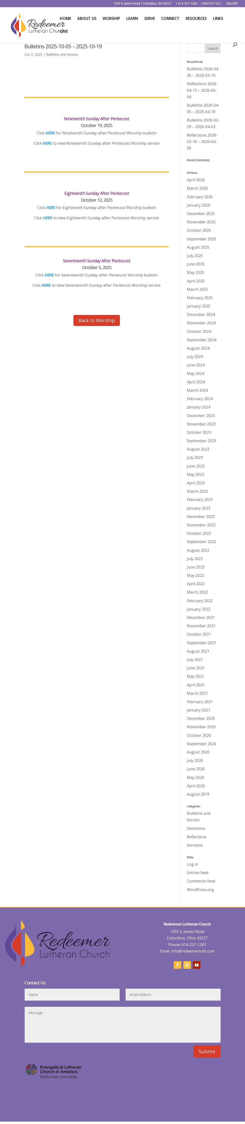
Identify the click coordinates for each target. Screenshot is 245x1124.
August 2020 (198, 752)
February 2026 (200, 196)
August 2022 (198, 550)
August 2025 (198, 247)
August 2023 (198, 449)
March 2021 (197, 693)
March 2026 (197, 188)
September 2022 (201, 541)
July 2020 (195, 760)
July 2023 (195, 457)
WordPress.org (200, 889)
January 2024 (198, 407)
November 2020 (201, 726)
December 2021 (201, 617)
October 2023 (199, 432)
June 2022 (196, 567)
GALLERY (232, 4)
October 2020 (199, 735)
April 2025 (196, 281)
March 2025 (197, 289)
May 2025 (195, 272)
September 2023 (201, 440)
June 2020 (196, 768)
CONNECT (170, 19)
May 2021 (195, 676)
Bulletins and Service (62, 54)
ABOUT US (86, 19)
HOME (65, 19)
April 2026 (196, 179)
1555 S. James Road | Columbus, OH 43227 (142, 4)
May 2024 (195, 373)
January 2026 (198, 205)
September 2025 (201, 239)
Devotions (196, 828)
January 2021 (198, 710)
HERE (47, 143)
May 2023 (195, 474)
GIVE (64, 32)
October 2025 (199, 230)
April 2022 (196, 583)
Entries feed (197, 872)
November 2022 (201, 525)
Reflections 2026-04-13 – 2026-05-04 (202, 90)
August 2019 (198, 794)
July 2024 (195, 356)
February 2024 (200, 398)
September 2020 (201, 743)
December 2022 (201, 516)
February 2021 (200, 701)
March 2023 (197, 491)
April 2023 (196, 482)
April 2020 (196, 785)
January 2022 (198, 609)
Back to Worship (96, 320)
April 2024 (196, 382)
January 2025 (198, 306)
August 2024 (198, 348)
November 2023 (201, 424)
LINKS (218, 19)
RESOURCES (196, 19)
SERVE (149, 19)
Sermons (195, 845)
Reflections (196, 836)
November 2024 (201, 322)
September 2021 (201, 642)
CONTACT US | (211, 4)
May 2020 (195, 777)
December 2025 (201, 213)
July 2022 (195, 558)
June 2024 (196, 365)
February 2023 (200, 499)
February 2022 (200, 600)
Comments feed (201, 881)
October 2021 (199, 634)
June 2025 (196, 264)
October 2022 (199, 533)
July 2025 (195, 255)
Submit (207, 1051)
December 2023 (201, 415)
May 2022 (195, 575)
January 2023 (198, 508)
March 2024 (197, 390)
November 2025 (201, 222)
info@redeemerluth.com (192, 951)
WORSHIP (111, 19)
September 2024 (201, 339)
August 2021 (198, 651)
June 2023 (196, 466)
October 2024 (199, 331)
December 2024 (201, 314)
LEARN (132, 19)
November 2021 (201, 625)
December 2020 (201, 718)
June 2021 (196, 668)
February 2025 (200, 297)
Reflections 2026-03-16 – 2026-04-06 (202, 141)
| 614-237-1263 (186, 4)
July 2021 (195, 659)
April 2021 (196, 685)
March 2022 (197, 592)
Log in (192, 864)
